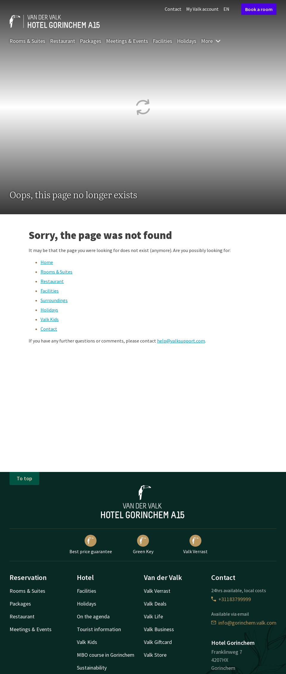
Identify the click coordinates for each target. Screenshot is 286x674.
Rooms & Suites (27, 40)
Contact (173, 9)
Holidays (186, 40)
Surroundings (54, 300)
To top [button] (24, 478)
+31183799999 (231, 599)
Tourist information (99, 629)
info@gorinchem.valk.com (243, 622)
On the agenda (93, 616)
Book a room (259, 9)
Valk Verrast (195, 544)
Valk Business (159, 629)
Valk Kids (50, 319)
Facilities (162, 40)
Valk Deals (155, 603)
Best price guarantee (90, 544)
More (211, 40)
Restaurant (62, 40)
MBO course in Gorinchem (105, 654)
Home (47, 262)
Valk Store (155, 654)
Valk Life (153, 616)
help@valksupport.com (181, 341)
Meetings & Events (127, 40)
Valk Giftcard (158, 642)
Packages (90, 40)
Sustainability (92, 667)
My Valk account (202, 9)
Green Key (143, 544)
